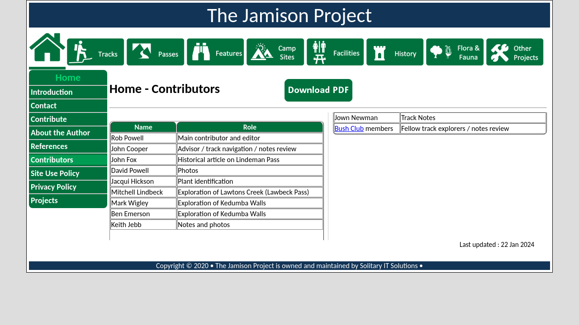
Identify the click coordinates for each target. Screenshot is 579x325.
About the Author (60, 133)
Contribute (49, 119)
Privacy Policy (53, 187)
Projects (44, 200)
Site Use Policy (55, 173)
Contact (44, 106)
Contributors (52, 160)
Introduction (52, 92)
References (49, 146)
